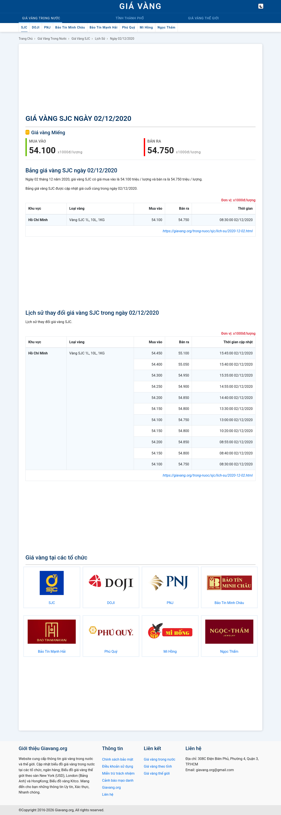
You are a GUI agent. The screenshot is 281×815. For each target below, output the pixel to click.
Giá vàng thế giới (157, 773)
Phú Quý (128, 27)
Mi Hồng (146, 27)
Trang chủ (26, 38)
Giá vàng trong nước (52, 38)
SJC (24, 27)
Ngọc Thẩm (166, 27)
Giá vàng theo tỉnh (158, 766)
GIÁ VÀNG (140, 6)
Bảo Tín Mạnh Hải (103, 27)
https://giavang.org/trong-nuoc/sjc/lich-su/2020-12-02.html (208, 231)
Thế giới (203, 18)
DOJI (36, 27)
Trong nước (41, 18)
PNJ (47, 27)
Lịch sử (100, 38)
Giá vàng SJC (81, 38)
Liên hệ (107, 794)
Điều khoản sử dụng (117, 766)
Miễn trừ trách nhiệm (118, 773)
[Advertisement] (140, 80)
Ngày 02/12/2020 (122, 38)
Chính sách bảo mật (117, 759)
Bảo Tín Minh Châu (70, 27)
